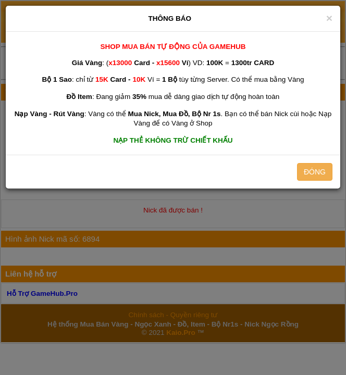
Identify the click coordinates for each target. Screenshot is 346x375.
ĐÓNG (315, 172)
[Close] (329, 17)
